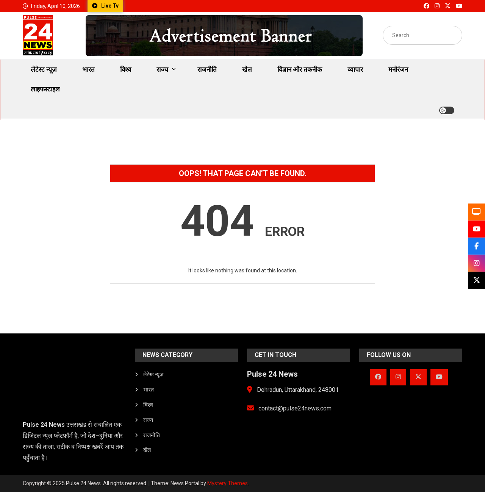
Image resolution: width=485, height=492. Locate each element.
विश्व (125, 69)
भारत (88, 69)
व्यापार (355, 69)
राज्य (162, 69)
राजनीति (207, 69)
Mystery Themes (227, 483)
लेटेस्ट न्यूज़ (44, 69)
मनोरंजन (398, 69)
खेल (247, 69)
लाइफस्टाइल (45, 89)
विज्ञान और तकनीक (299, 69)
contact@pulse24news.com (289, 408)
